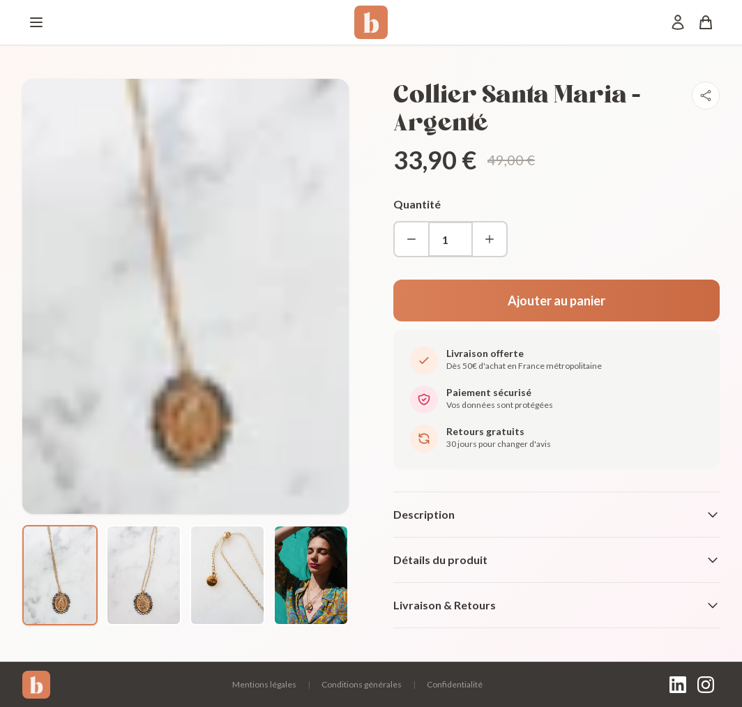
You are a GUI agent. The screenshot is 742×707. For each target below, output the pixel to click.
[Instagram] (706, 685)
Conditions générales (361, 684)
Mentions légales (264, 684)
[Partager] (706, 95)
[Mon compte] (678, 22)
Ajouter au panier (556, 300)
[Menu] (36, 22)
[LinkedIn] (678, 685)
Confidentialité (455, 684)
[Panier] (706, 22)
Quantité (417, 204)
